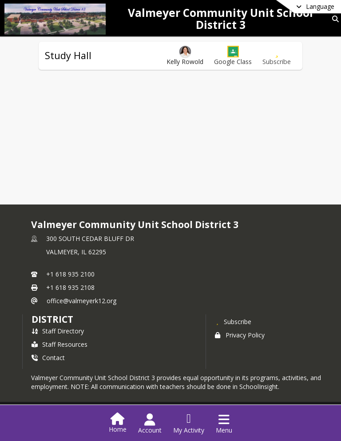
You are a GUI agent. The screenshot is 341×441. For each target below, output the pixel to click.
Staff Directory (58, 331)
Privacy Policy (240, 335)
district (52, 319)
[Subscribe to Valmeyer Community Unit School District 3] (233, 321)
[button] (233, 56)
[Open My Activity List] (188, 424)
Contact (48, 357)
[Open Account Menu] (150, 424)
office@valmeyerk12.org (81, 301)
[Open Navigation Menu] (224, 424)
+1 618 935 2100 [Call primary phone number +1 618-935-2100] (70, 274)
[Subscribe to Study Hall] (276, 56)
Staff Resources (59, 344)
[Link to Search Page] (334, 19)
